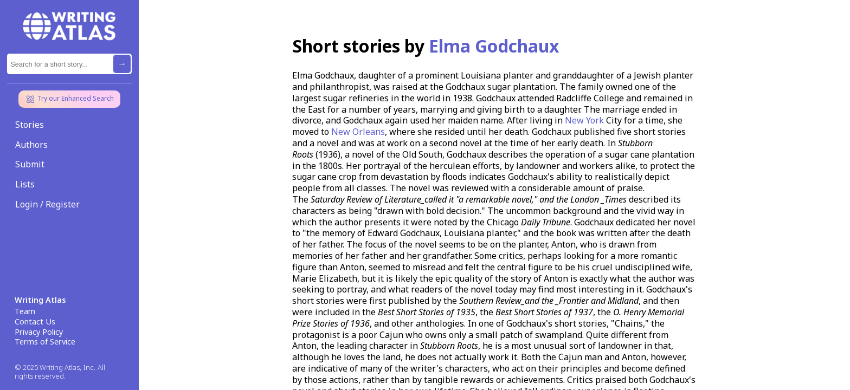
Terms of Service (45, 342)
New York (584, 120)
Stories (29, 125)
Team (25, 311)
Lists (25, 184)
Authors (31, 145)
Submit (29, 164)
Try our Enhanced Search (69, 99)
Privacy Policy (39, 332)
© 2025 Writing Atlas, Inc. (55, 367)
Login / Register (47, 204)
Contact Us (35, 322)
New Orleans (358, 132)
